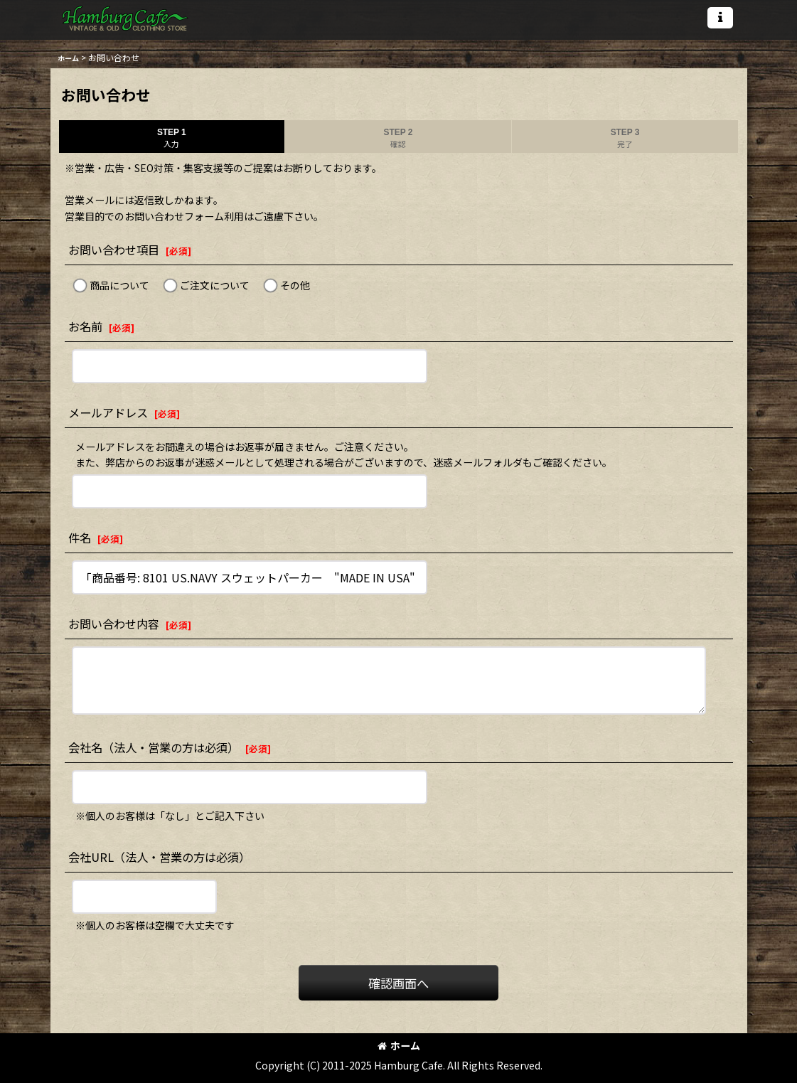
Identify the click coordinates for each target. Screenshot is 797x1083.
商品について (119, 285)
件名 (79, 537)
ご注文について (215, 285)
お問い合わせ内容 (113, 623)
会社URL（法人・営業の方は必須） (159, 856)
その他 (295, 285)
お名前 (85, 326)
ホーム (399, 1045)
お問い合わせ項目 (113, 249)
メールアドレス (108, 412)
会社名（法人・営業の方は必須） (153, 747)
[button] (720, 17)
